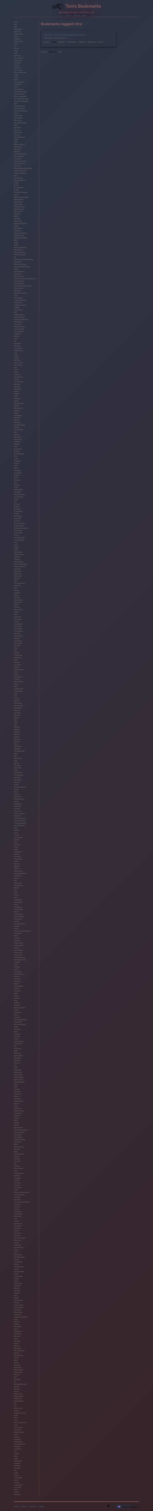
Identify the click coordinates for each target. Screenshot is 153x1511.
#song (16, 1279)
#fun (15, 696)
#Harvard (17, 159)
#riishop (17, 1207)
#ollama (17, 1034)
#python (17, 1159)
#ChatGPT (18, 84)
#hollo (16, 785)
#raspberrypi (18, 1173)
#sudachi (17, 1315)
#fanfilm (17, 646)
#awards (17, 384)
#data (16, 550)
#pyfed (16, 1156)
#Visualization (19, 317)
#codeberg (18, 511)
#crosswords (19, 540)
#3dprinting (18, 41)
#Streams (17, 291)
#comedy (17, 518)
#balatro (17, 387)
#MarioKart (18, 202)
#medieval (18, 933)
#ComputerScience (21, 99)
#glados (17, 732)
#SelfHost (18, 274)
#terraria (17, 1336)
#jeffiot (17, 840)
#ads (16, 339)
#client (16, 506)
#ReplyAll (17, 262)
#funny (16, 698)
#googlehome (19, 751)
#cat (15, 456)
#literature (18, 883)
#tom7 (16, 1358)
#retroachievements (21, 1192)
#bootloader (18, 430)
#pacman (17, 1053)
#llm (15, 890)
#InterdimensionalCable (23, 168)
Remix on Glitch (127, 1506)
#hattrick (17, 777)
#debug (17, 559)
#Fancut (17, 130)
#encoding (18, 629)
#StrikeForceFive (20, 293)
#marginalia (18, 909)
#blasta (17, 411)
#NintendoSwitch (20, 223)
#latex (16, 861)
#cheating (18, 473)
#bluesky (17, 422)
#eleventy (17, 619)
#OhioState (18, 228)
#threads (17, 1348)
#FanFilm (17, 128)
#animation (18, 348)
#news (16, 1010)
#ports (16, 1125)
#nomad (17, 1017)
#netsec (17, 1005)
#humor (17, 794)
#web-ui (17, 1437)
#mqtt (16, 984)
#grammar (18, 758)
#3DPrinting (18, 34)
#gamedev (18, 708)
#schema (17, 1233)
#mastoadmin (19, 916)
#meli (16, 936)
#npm (16, 1027)
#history (17, 782)
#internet (17, 816)
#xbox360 (18, 1478)
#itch (16, 833)
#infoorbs (17, 806)
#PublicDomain (19, 255)
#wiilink (17, 1454)
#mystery (17, 991)
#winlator (17, 1466)
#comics (17, 521)
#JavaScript (18, 178)
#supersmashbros (20, 1317)
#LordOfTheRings (20, 192)
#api (15, 353)
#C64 (16, 75)
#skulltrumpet (19, 1257)
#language (18, 859)
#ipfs (16, 828)
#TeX (16, 295)
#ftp (15, 693)
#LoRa (16, 190)
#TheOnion (18, 303)
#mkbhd (17, 962)
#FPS (16, 125)
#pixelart (17, 1092)
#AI (15, 46)
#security (17, 1240)
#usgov (16, 1410)
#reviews (17, 1204)
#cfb (15, 466)
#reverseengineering (22, 1202)
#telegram (18, 1331)
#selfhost (17, 1245)
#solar (16, 1274)
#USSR (16, 307)
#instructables (19, 813)
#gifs (16, 722)
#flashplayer (19, 669)
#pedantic (18, 1070)
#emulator (18, 626)
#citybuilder (18, 490)
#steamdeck (18, 1305)
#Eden (16, 113)
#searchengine (19, 1238)
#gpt (15, 756)
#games (17, 710)
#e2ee (16, 605)
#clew (16, 499)
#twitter (17, 1389)
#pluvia (16, 1104)
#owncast (17, 1048)
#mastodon (18, 919)
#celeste (17, 461)
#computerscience (21, 528)
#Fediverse (18, 132)
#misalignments (20, 960)
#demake (17, 574)
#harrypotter (18, 775)
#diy (15, 588)
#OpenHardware (20, 233)
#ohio (16, 1032)
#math (16, 921)
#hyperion (17, 797)
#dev (16, 581)
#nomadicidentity (20, 1020)
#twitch (17, 1387)
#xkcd (16, 1480)
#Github (17, 152)
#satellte (17, 1228)
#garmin (17, 715)
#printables (18, 1137)
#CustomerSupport (21, 101)
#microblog (18, 950)
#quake (17, 1166)
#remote (17, 1185)
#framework (18, 689)
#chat (16, 468)
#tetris (16, 1343)
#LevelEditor (19, 187)
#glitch (16, 734)
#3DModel (18, 29)
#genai (16, 717)
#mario (16, 912)
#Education (18, 116)
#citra (16, 487)
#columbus (18, 516)
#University (18, 310)
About (69, 15)
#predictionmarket (21, 1130)
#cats (16, 458)
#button (17, 444)
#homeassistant (20, 787)
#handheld (18, 773)
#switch (17, 1322)
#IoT (15, 175)
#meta (16, 948)
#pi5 (15, 1087)
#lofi (15, 893)
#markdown (18, 914)
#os (15, 1046)
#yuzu (100, 42)
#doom (16, 595)
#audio (16, 379)
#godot (16, 741)
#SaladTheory (19, 271)
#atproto (17, 375)
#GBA (16, 140)
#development (19, 583)
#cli (15, 502)
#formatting (18, 681)
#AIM (16, 51)
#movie (16, 976)
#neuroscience (19, 1008)
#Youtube (17, 324)
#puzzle (17, 1149)
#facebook (18, 643)
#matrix (17, 926)
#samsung (18, 1223)
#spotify (17, 1291)
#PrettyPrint (18, 250)
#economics (18, 610)
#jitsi (15, 842)
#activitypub (18, 331)
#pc (15, 1065)
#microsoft (18, 952)
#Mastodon (18, 204)
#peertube (18, 1072)
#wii (15, 1451)
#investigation (19, 825)
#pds (16, 1068)
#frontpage (18, 691)
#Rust (16, 269)
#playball (17, 1099)
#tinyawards (18, 1355)
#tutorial (17, 1379)
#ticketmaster (19, 1351)
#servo (16, 1250)
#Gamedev (18, 147)
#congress (18, 530)
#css (15, 542)
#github (17, 727)
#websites (18, 1449)
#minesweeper (19, 957)
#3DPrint (17, 32)
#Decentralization (20, 111)
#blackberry (18, 408)
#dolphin (61, 42)
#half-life (17, 768)
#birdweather (19, 403)
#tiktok (16, 1353)
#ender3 (17, 634)
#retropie (17, 1199)
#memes (17, 940)
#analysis (17, 343)
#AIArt (16, 48)
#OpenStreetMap (20, 238)
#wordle (17, 1468)
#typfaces (18, 1398)
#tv (15, 1382)
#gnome (17, 739)
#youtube (17, 1487)
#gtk (15, 761)
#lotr (15, 897)
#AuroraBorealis (20, 72)
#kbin (16, 849)
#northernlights (20, 1024)
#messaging (18, 945)
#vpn (16, 1425)
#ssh (15, 1295)
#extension (18, 641)
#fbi (15, 650)
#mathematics (19, 924)
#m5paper (18, 900)
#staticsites (18, 1300)
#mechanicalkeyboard (22, 931)
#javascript (18, 837)
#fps (15, 686)
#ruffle (16, 1221)
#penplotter (18, 1075)
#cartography (19, 454)
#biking (16, 394)
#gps (16, 753)
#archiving (18, 365)
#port (16, 1120)
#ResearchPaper (20, 264)
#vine (16, 1418)
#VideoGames (19, 315)
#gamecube (18, 705)
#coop (16, 535)
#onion (16, 1039)
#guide (16, 763)
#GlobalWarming (20, 154)
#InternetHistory (20, 173)
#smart (16, 1264)
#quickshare (18, 1168)
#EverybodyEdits (20, 123)
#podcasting (18, 1111)
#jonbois (17, 845)
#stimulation (18, 1307)
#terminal (17, 1334)
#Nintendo (18, 221)
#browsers (18, 439)
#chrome (17, 480)
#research (18, 1187)
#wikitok (17, 1463)
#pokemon (18, 1113)
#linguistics (18, 871)
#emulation (71, 42)
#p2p (16, 1051)
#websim (17, 1446)
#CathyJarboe (19, 82)
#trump (16, 1375)
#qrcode (17, 1161)
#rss (15, 1219)
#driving (17, 598)
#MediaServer (19, 209)
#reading (17, 1178)
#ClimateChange (20, 92)
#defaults (17, 571)
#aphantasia (18, 351)
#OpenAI (17, 231)
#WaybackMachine (21, 319)
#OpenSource (19, 235)
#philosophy (18, 1080)
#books (16, 427)
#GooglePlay (19, 156)
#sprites (17, 1293)
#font (16, 672)
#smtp (16, 1269)
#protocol (17, 1142)
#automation (19, 382)
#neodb (17, 998)
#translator (18, 1372)
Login (84, 15)
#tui (15, 1377)
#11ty (16, 22)
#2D (15, 24)
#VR (15, 312)
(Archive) (67, 38)
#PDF (16, 240)
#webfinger (18, 1442)
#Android (17, 63)
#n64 (16, 993)
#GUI (16, 142)
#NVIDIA (17, 219)
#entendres (18, 636)
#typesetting (18, 1396)
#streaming (18, 1312)
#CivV (16, 87)
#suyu (16, 1319)
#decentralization (20, 564)
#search (17, 1235)
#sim (15, 1252)
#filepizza (17, 657)
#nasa (16, 996)
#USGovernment (20, 305)
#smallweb (18, 1262)
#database (18, 552)
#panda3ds (18, 1056)
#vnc (16, 1420)
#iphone (17, 830)
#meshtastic (18, 943)
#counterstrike (19, 538)
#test (16, 1339)
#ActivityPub (19, 58)
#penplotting (19, 1077)
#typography (19, 1401)
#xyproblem (18, 1485)
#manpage (18, 902)
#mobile (17, 967)
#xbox (16, 1475)
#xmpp (16, 1482)
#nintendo (91, 42)
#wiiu (16, 1456)
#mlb (16, 964)
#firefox (17, 662)
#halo (16, 770)
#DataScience (19, 108)
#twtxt (16, 1391)
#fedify (16, 653)
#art (15, 367)
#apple (16, 358)
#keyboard (18, 852)
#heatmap (18, 780)
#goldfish (17, 746)
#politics (17, 1116)
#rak (15, 1171)
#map (16, 904)
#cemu (46, 42)
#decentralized (19, 566)
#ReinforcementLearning (23, 259)
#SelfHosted (19, 276)
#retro (16, 1190)
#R (15, 257)
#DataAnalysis (19, 106)
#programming (19, 1140)
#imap (16, 801)
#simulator (18, 1255)
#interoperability (20, 823)
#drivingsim (18, 600)
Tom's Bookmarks (76, 6)
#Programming (19, 252)
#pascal (17, 1063)
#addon (17, 336)
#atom (16, 372)
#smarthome (19, 1267)
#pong (16, 1118)
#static (16, 1298)
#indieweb (18, 804)
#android (17, 346)
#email (16, 622)
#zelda (16, 1492)
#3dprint (17, 39)
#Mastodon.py (19, 207)
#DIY (16, 104)
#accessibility (19, 329)
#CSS (16, 80)
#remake (17, 1183)
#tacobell (17, 1327)
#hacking (17, 765)
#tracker (17, 1365)
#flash (16, 667)
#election (17, 617)
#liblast (16, 866)
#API (16, 53)
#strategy (17, 1310)
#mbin (16, 928)
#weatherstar (19, 1432)
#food (16, 674)
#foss (16, 684)
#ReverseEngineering (22, 267)
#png (16, 1106)
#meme (17, 938)
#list (15, 881)
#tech (16, 1329)
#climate (17, 509)
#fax (15, 648)
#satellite (17, 1226)
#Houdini (17, 166)
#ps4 (16, 1144)
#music (16, 988)
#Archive (17, 68)
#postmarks (18, 1128)
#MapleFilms (19, 199)
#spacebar (18, 1283)
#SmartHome (19, 281)
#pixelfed (17, 1094)
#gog (16, 744)
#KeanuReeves (19, 180)
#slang (16, 1259)
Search (77, 15)
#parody (17, 1060)
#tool (16, 1360)
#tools (16, 1363)
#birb (16, 396)
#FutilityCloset (19, 137)
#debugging (18, 562)
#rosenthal (18, 1214)
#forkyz (17, 679)
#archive (17, 360)
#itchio (16, 835)
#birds (16, 401)
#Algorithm (18, 60)
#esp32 (17, 638)
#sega (16, 1243)
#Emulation (18, 118)
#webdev (17, 1439)
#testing (17, 1341)
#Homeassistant (20, 161)
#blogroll (17, 418)
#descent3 (18, 576)
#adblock (17, 334)
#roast (16, 1209)
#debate (17, 557)
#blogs (16, 420)
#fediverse (18, 655)
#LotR (16, 195)
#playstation (18, 1101)
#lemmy (17, 864)
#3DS (16, 36)
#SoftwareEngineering (22, 286)
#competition (19, 526)
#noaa (16, 1015)
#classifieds (18, 497)
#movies (17, 979)
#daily (16, 547)
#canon (17, 451)
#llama (16, 888)
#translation (18, 1370)
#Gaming (17, 149)
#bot (15, 432)
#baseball (17, 389)
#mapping (18, 907)
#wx (15, 1470)
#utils (16, 1415)
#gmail (16, 737)
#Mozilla (17, 214)
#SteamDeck (19, 288)
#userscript (18, 1408)
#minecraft (18, 955)
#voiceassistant (20, 1422)
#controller (18, 533)
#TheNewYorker (20, 300)
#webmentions (19, 1444)
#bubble (17, 442)
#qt (15, 1163)
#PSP (16, 243)
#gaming (17, 713)
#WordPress (18, 322)
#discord (17, 586)
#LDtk (16, 183)
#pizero (16, 1096)
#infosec (17, 809)
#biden (16, 391)
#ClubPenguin (19, 94)
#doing (16, 590)
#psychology (19, 1147)
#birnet (16, 406)
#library (17, 869)
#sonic (16, 1281)
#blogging (18, 415)
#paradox (17, 1058)
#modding (18, 972)
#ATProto (17, 56)
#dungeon (18, 602)
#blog (16, 413)
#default (17, 569)
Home (17, 1506)
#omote (17, 1036)
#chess (16, 475)
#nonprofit (18, 1022)
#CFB (16, 77)
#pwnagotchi (19, 1154)
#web (16, 1434)
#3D (15, 27)
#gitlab (81, 42)
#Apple (16, 65)
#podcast (17, 1108)
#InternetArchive (20, 171)
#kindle (16, 854)
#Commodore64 (20, 96)
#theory (17, 1346)
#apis (16, 355)
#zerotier (17, 1494)
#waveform (18, 1427)
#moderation (19, 974)
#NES (16, 216)
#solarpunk (18, 1276)
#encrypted (18, 631)
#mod (16, 969)
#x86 (16, 1473)
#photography (19, 1082)
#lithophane (18, 885)
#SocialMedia (19, 283)
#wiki (16, 1458)
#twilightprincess (20, 1384)
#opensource (19, 1041)
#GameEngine (19, 144)
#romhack (18, 1211)
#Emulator (18, 120)
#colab (16, 514)
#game (16, 701)
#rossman (17, 1216)
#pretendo (18, 1135)
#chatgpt (17, 470)
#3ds (16, 44)
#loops (16, 895)
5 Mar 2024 (48, 38)
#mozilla (17, 981)
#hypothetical (19, 799)
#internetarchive (20, 818)
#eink (16, 614)
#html (16, 792)
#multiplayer (18, 986)
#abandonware (19, 327)
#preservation (19, 1132)
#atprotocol (18, 377)
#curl (16, 545)
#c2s (16, 446)
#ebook (17, 607)
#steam (17, 1303)
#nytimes (17, 1029)
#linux (16, 878)
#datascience (19, 554)
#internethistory (20, 821)
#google (17, 749)
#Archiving (18, 70)
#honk (16, 789)
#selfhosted (18, 1247)
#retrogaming (19, 1195)
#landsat (17, 857)
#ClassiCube (19, 89)
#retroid (17, 1197)
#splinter (17, 1286)
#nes (16, 1000)
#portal (16, 1123)
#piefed (17, 1089)
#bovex (16, 434)
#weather (17, 1430)
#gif (15, 720)
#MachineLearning (21, 197)
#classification (19, 494)
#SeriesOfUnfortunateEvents (25, 279)
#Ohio (16, 226)
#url (15, 1406)
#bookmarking (19, 425)
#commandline (19, 523)
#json (16, 847)
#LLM (16, 185)
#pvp (16, 1151)
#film (16, 660)
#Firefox (17, 135)
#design (17, 578)
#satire (16, 1231)
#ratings (17, 1175)
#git (15, 725)
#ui (15, 1403)
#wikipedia (18, 1461)
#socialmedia (19, 1271)
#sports (17, 1288)
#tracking (17, 1367)
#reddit (16, 1180)
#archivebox (18, 363)
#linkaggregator (20, 873)
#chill (16, 478)
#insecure (17, 811)
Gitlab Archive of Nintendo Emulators (64, 34)
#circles (17, 485)
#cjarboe (17, 492)
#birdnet (17, 399)
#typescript (18, 1394)
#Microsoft (18, 211)
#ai (15, 341)
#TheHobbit (18, 298)
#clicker (17, 504)
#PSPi (16, 245)
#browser (17, 437)
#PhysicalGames (20, 247)
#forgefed (18, 677)
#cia (15, 482)
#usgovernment (20, 1413)
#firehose (17, 665)
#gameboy (18, 703)
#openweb (18, 1044)
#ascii (16, 370)
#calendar (18, 449)
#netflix (17, 1003)
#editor (16, 612)
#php (16, 1084)
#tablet (16, 1324)
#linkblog (17, 876)
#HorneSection (19, 164)
